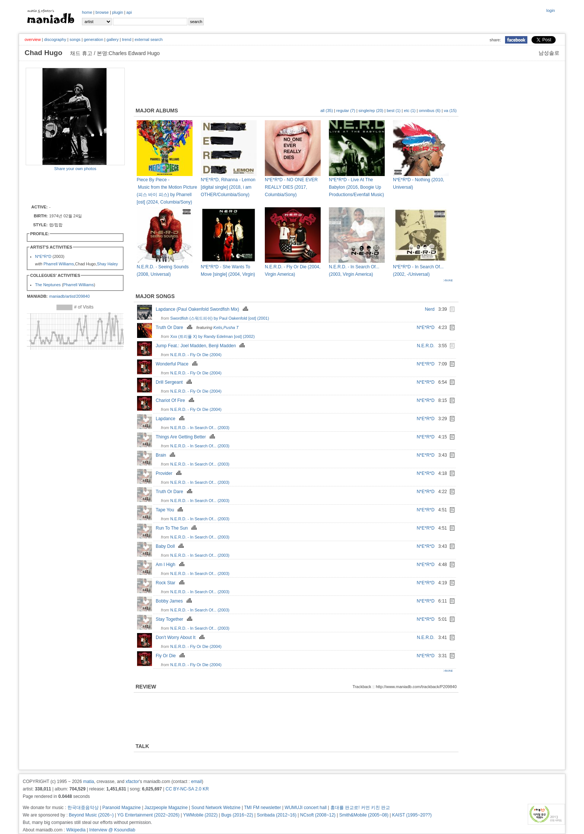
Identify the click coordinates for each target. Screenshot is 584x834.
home (87, 12)
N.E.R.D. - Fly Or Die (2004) (196, 354)
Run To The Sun (177, 528)
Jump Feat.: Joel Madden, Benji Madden (201, 345)
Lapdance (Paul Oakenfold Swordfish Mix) (203, 309)
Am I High (171, 564)
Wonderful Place (177, 364)
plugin (117, 12)
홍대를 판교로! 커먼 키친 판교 (360, 807)
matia (88, 781)
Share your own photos (75, 168)
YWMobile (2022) (200, 815)
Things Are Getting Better (186, 437)
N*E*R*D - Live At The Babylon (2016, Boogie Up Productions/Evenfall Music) (356, 187)
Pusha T (231, 327)
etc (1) (410, 110)
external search (148, 39)
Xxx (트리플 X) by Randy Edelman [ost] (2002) (212, 336)
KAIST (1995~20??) (412, 815)
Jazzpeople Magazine (166, 807)
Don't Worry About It (181, 637)
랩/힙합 (56, 225)
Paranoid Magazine (121, 807)
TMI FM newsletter (262, 807)
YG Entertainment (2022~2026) (148, 815)
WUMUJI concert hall (306, 807)
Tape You (170, 509)
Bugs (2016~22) (237, 815)
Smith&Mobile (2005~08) (363, 815)
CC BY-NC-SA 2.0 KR (187, 789)
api (129, 12)
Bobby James (175, 601)
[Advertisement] (69, 187)
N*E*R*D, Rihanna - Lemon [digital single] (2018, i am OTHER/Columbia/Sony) (228, 187)
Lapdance (171, 418)
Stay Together (175, 619)
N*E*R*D (43, 256)
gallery (112, 39)
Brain (166, 455)
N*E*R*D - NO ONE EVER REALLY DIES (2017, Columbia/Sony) (291, 187)
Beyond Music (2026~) (91, 815)
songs (75, 39)
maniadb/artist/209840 (69, 296)
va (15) (450, 110)
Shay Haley (107, 264)
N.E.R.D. (425, 345)
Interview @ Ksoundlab (112, 830)
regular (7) (345, 110)
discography (55, 39)
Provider (169, 473)
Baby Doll (170, 546)
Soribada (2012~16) (276, 815)
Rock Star (171, 582)
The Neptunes (48, 284)
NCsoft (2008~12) (318, 815)
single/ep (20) (371, 110)
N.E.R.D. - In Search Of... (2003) (199, 427)
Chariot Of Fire (176, 400)
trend (126, 39)
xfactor (132, 781)
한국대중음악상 (83, 807)
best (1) (393, 110)
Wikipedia (76, 830)
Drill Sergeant (175, 382)
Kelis (217, 327)
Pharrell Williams (59, 264)
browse (102, 12)
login (550, 10)
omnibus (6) (430, 110)
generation (93, 39)
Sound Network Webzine (216, 807)
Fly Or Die (171, 655)
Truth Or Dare (175, 327)
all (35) (326, 110)
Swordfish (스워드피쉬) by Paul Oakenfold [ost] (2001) (219, 318)
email (196, 781)
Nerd (430, 309)
